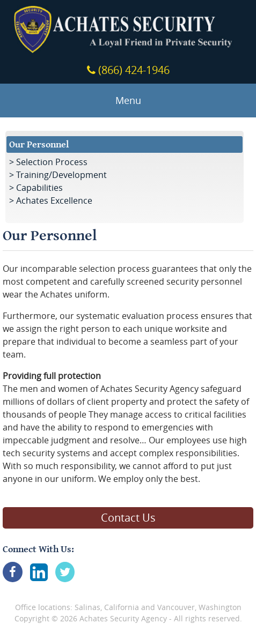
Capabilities (39, 188)
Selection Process (51, 162)
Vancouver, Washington (199, 607)
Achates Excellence (54, 200)
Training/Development (61, 175)
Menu (128, 100)
